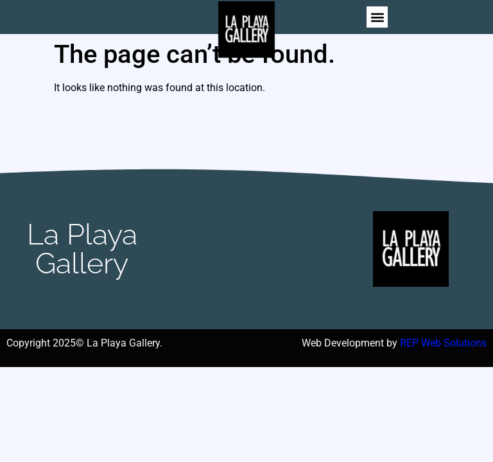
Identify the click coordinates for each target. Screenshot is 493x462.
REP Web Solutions (443, 343)
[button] (377, 17)
